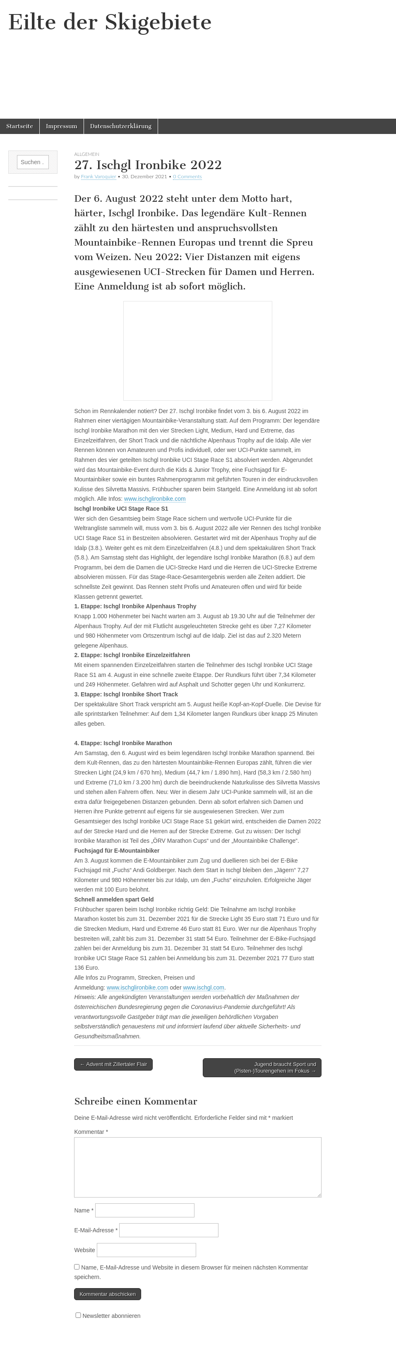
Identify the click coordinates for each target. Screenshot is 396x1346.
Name (84, 1210)
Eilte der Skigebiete (110, 22)
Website (84, 1250)
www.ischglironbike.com (155, 498)
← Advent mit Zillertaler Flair (113, 1064)
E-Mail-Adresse (96, 1230)
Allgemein (86, 154)
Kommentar (91, 1131)
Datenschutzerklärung (120, 126)
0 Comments (187, 176)
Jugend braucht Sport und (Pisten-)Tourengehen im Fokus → (275, 1067)
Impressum (61, 126)
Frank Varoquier (98, 176)
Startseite (19, 126)
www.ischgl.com (203, 987)
